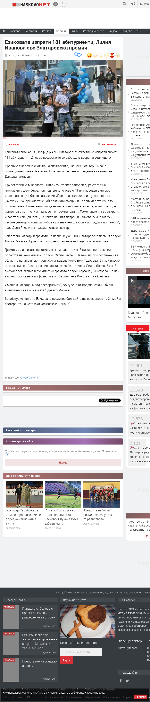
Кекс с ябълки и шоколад (78, 643)
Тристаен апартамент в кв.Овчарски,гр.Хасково (39, 610)
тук (7, 454)
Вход (63, 462)
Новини (61, 31)
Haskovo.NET (29, 378)
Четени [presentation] (137, 328)
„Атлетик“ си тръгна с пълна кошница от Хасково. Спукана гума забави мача (100, 516)
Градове (126, 31)
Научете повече (94, 692)
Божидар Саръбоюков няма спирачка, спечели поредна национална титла (62, 516)
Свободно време (93, 31)
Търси (66, 660)
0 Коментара (109, 144)
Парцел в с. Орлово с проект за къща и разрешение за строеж (38, 639)
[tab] (137, 329)
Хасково (14, 144)
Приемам (141, 697)
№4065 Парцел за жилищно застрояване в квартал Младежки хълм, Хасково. (40, 667)
